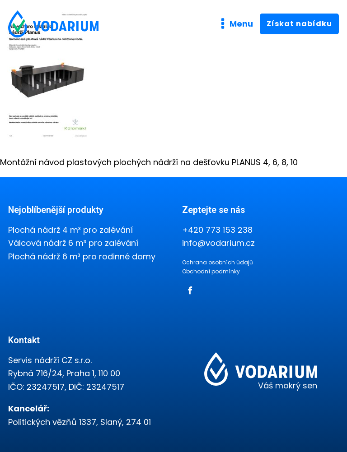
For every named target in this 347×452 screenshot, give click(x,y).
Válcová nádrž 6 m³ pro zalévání (73, 243)
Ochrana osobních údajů (217, 262)
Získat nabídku (299, 23)
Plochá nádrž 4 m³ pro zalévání (70, 229)
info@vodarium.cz (218, 243)
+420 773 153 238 (217, 229)
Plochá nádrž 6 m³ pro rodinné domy (81, 256)
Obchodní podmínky (211, 271)
